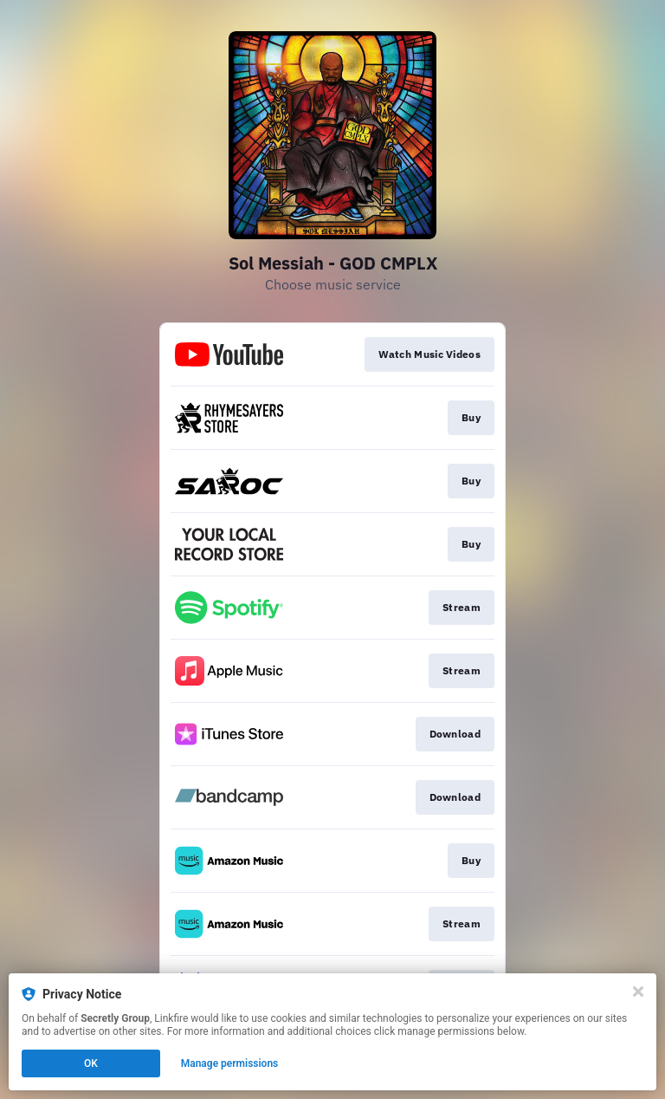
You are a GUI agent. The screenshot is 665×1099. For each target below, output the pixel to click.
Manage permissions (230, 1063)
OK (91, 1063)
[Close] (638, 991)
